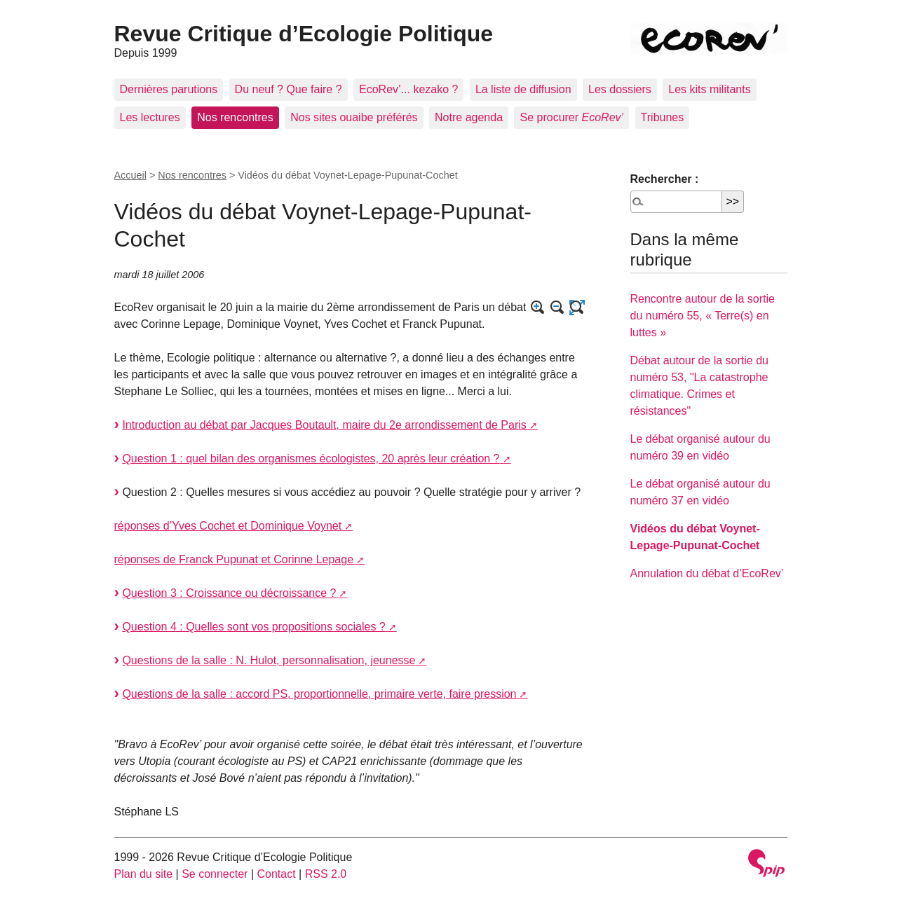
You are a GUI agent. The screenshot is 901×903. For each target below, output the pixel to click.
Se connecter (215, 874)
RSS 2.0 (326, 874)
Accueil (130, 175)
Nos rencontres (235, 117)
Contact (276, 874)
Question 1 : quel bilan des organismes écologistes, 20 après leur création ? (310, 458)
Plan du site (143, 874)
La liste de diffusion (523, 89)
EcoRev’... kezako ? (408, 89)
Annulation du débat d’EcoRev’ (707, 573)
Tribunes (662, 117)
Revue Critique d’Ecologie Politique (304, 33)
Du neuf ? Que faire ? (288, 89)
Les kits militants (709, 89)
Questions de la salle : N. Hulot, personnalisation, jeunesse (268, 660)
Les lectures (150, 117)
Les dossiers (619, 89)
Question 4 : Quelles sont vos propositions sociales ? (253, 627)
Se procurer (571, 117)
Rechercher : (664, 179)
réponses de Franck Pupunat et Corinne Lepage (234, 559)
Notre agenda (469, 117)
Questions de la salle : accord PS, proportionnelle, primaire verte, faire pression (319, 694)
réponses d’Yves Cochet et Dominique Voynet (228, 526)
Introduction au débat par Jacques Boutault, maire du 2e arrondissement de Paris (324, 425)
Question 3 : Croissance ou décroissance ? (229, 593)
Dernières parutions (169, 89)
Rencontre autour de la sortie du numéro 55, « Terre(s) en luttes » (702, 315)
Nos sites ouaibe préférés (353, 117)
